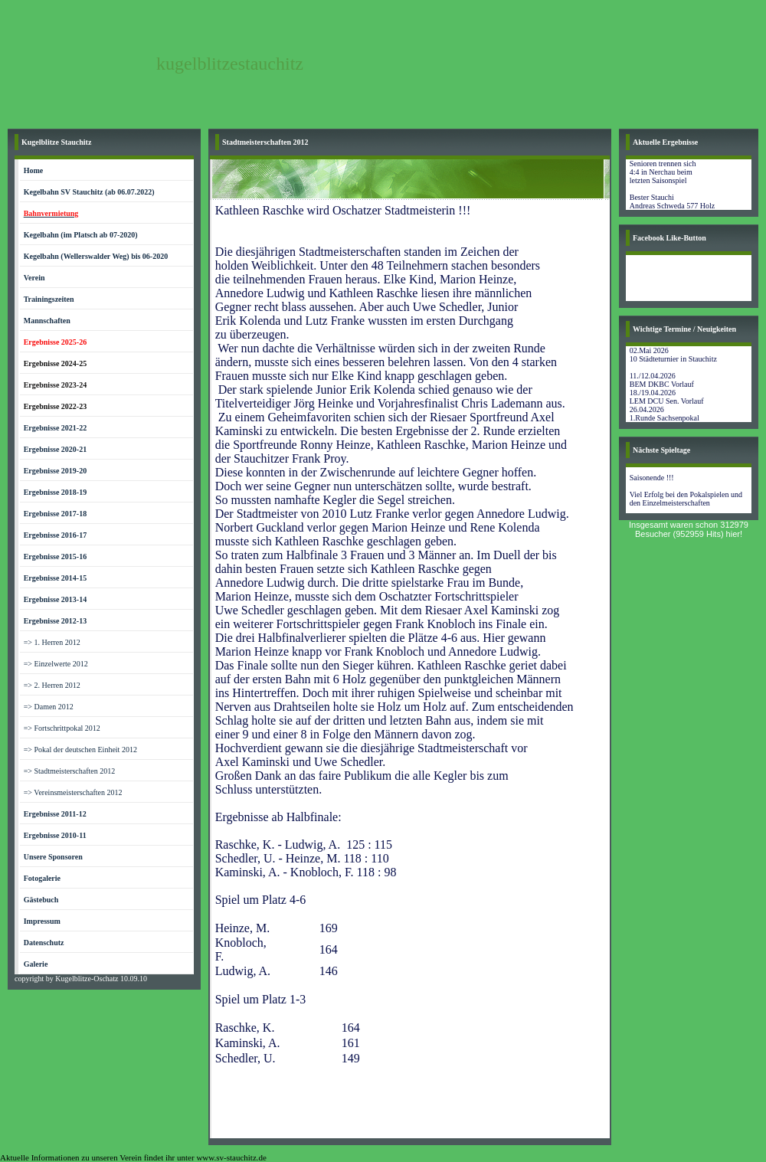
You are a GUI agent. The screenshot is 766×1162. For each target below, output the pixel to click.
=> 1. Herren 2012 (52, 642)
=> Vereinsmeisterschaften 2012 (73, 792)
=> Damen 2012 (49, 706)
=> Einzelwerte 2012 (56, 664)
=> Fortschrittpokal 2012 (62, 728)
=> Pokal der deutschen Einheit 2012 (80, 749)
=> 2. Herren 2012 (52, 685)
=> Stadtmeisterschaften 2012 (70, 771)
